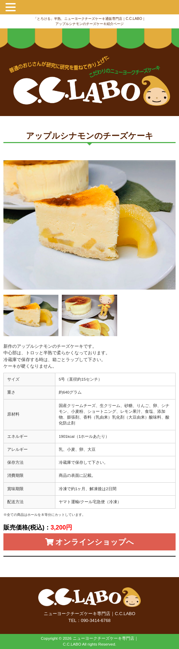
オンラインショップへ (89, 542)
